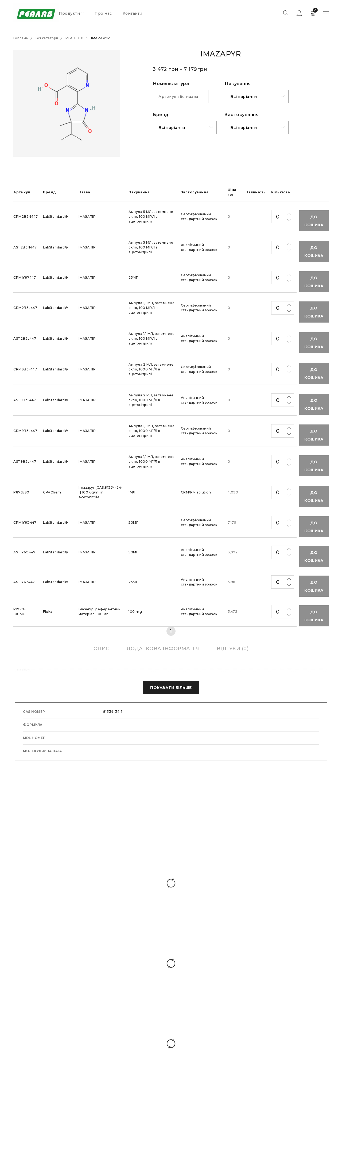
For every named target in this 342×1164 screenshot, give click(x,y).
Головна (20, 38)
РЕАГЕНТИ (74, 38)
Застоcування (242, 114)
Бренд (161, 114)
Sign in (299, 13)
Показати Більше (171, 687)
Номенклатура (171, 83)
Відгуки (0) (233, 649)
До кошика (313, 221)
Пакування (238, 83)
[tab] (102, 648)
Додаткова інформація (163, 649)
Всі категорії (47, 38)
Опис (102, 649)
